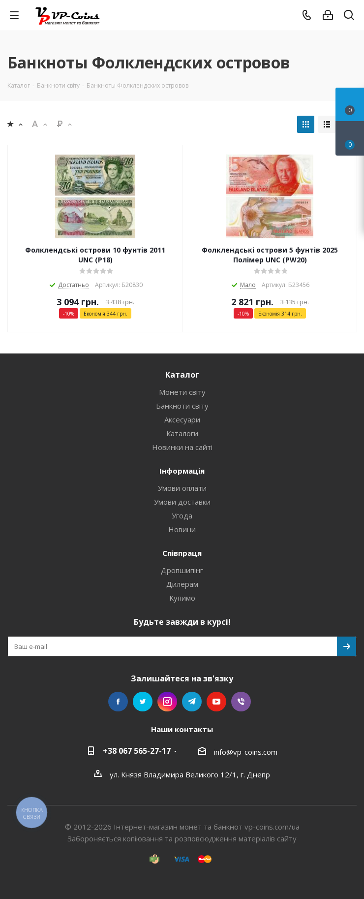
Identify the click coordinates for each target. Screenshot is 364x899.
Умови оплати (182, 488)
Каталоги (182, 433)
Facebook (118, 701)
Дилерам (182, 584)
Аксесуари (182, 419)
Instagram (167, 701)
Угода (182, 515)
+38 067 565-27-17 (137, 750)
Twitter (142, 701)
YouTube (216, 701)
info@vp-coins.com (245, 752)
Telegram (192, 701)
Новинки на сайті (182, 447)
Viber (241, 701)
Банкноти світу (182, 406)
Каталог (182, 374)
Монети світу (182, 392)
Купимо (182, 598)
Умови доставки (182, 502)
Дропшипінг (182, 570)
